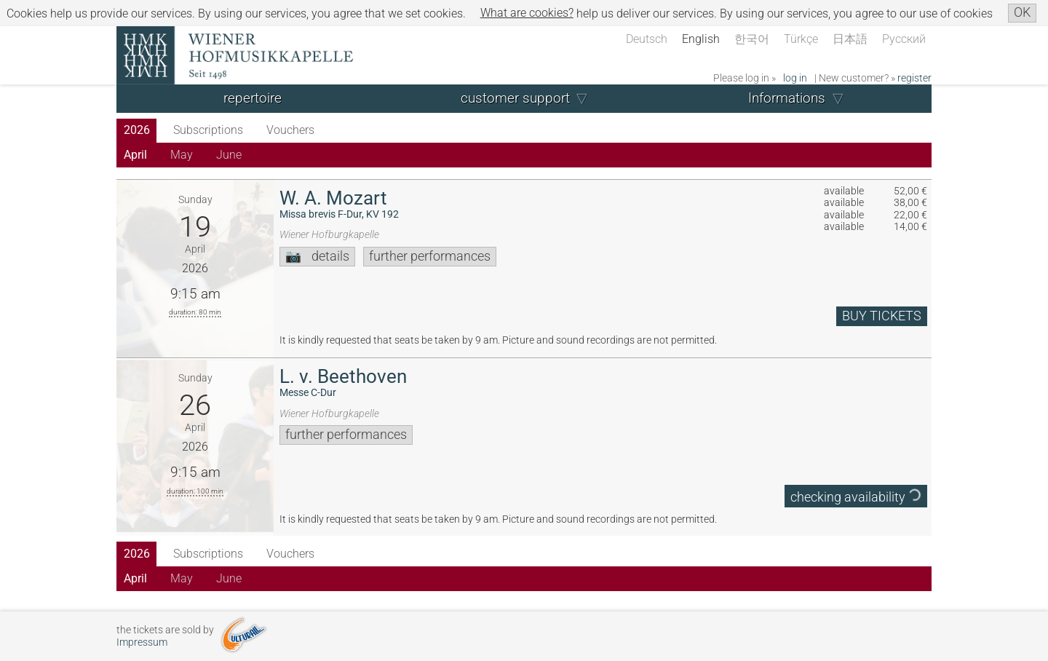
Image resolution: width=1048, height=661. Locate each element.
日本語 (850, 39)
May (181, 155)
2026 (137, 130)
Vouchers (290, 130)
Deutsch (646, 39)
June (229, 155)
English (701, 39)
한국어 (751, 39)
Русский (904, 39)
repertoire (252, 98)
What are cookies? (526, 13)
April (135, 155)
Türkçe (801, 39)
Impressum (141, 642)
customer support (515, 98)
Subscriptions (208, 130)
